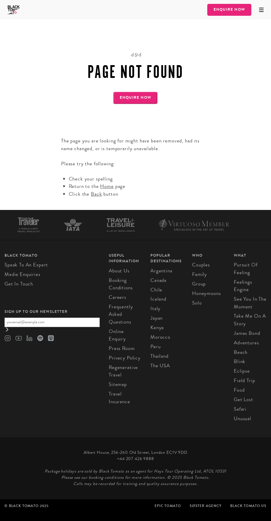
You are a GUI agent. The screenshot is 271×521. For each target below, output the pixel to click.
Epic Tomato (168, 506)
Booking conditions (121, 284)
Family (199, 274)
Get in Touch (18, 284)
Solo (197, 303)
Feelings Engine (243, 286)
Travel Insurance (119, 397)
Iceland (158, 299)
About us (119, 270)
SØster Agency (206, 506)
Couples (201, 265)
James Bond (247, 333)
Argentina (161, 270)
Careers (117, 297)
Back (96, 194)
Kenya (157, 327)
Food (239, 390)
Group (199, 284)
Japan (156, 318)
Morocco (160, 337)
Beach (240, 352)
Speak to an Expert (26, 265)
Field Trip (244, 380)
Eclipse (242, 371)
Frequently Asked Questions (121, 314)
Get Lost (243, 399)
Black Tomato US (248, 506)
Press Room (122, 348)
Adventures (246, 342)
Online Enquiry (117, 335)
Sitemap (118, 384)
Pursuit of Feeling (246, 268)
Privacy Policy (125, 358)
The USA (160, 365)
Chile (156, 290)
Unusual (242, 418)
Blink (239, 361)
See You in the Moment (250, 302)
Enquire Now (229, 9)
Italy (155, 308)
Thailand (159, 356)
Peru (155, 346)
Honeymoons (206, 293)
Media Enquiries (22, 274)
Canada (158, 280)
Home (106, 186)
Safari (240, 409)
